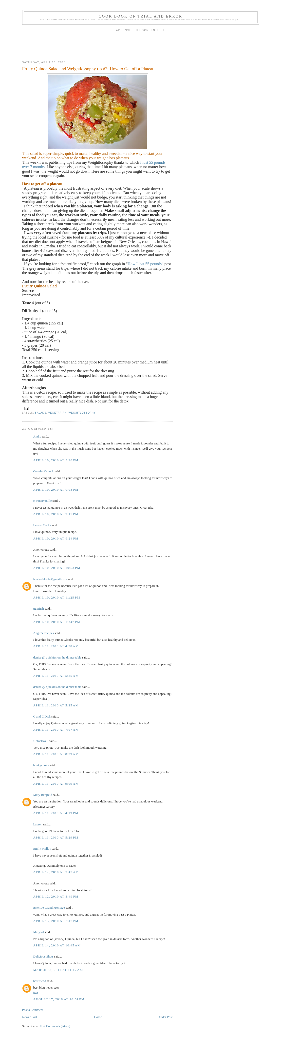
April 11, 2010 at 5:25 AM (56, 676)
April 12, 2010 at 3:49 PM (55, 896)
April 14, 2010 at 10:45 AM (57, 945)
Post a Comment (32, 1010)
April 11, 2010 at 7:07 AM (56, 729)
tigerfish (38, 608)
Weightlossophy (82, 412)
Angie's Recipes (43, 633)
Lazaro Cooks (42, 525)
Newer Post (29, 1017)
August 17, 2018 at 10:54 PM (59, 999)
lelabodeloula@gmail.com (50, 579)
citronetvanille (42, 500)
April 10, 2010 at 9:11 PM (55, 514)
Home (98, 1017)
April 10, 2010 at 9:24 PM (55, 538)
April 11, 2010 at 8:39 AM (56, 754)
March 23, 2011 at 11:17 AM (58, 970)
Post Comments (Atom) (55, 1026)
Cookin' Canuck (43, 471)
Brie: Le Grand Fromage (49, 907)
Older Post (165, 1017)
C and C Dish (42, 716)
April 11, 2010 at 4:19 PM (55, 813)
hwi (35, 993)
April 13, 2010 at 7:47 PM (55, 921)
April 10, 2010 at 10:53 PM (56, 568)
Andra (37, 436)
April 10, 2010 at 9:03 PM (55, 489)
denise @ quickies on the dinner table (57, 657)
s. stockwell (40, 741)
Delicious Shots (43, 956)
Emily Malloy (42, 848)
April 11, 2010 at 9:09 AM (56, 783)
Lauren (37, 824)
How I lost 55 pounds (145, 264)
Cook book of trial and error (140, 16)
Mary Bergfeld (42, 795)
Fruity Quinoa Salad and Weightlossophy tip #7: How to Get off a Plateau (88, 68)
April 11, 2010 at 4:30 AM (56, 646)
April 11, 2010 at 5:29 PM (55, 837)
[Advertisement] (140, 45)
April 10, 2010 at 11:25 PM (56, 597)
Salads (40, 412)
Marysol (38, 932)
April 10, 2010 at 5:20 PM (55, 460)
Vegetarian (57, 412)
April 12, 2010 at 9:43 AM (56, 872)
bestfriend (39, 981)
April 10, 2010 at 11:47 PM (56, 622)
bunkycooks (41, 765)
